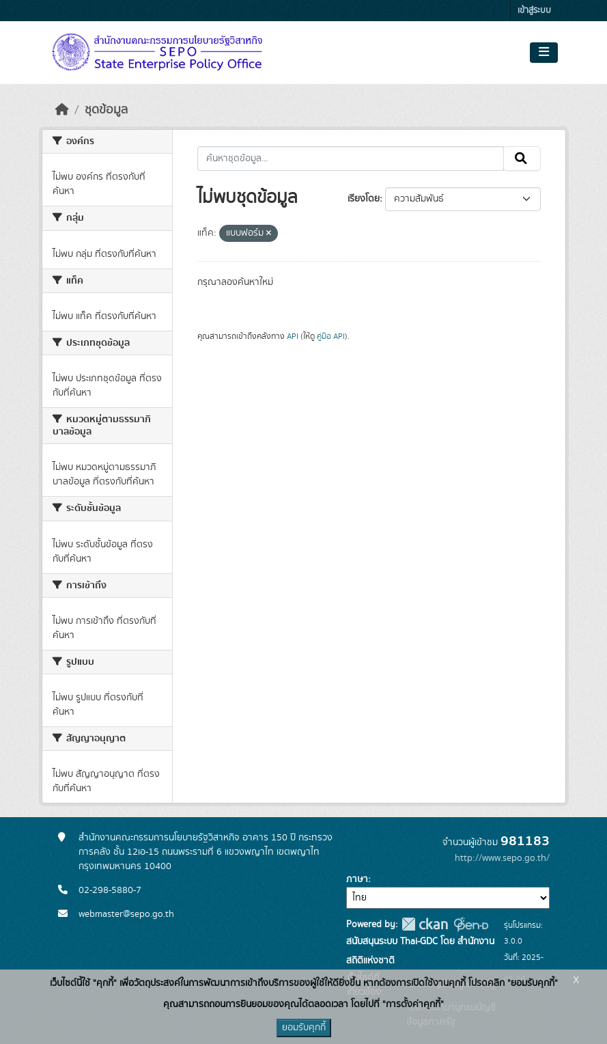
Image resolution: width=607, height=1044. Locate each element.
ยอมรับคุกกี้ (304, 1027)
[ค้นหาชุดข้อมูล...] (350, 158)
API (292, 336)
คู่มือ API (331, 336)
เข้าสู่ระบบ (534, 10)
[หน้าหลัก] (62, 110)
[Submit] (522, 158)
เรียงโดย (364, 199)
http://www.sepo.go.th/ (502, 858)
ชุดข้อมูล (106, 110)
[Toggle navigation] (544, 52)
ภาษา (357, 879)
